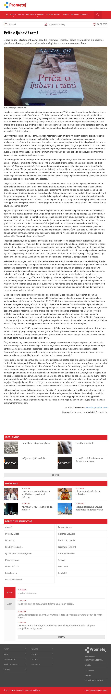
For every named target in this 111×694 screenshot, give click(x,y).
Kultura (49, 15)
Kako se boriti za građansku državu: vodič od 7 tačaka (46, 604)
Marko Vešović (12, 566)
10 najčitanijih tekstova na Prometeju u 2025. (89, 460)
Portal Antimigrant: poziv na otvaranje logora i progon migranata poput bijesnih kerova (60, 616)
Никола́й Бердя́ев (66, 534)
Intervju (66, 15)
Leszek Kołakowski (13, 579)
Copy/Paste (85, 15)
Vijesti (9, 604)
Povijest (58, 15)
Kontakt (88, 675)
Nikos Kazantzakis (66, 553)
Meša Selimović (12, 560)
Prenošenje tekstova (94, 680)
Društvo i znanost (37, 15)
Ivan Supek (63, 566)
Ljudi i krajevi (23, 15)
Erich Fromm (11, 573)
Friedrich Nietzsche (14, 547)
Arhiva (55, 475)
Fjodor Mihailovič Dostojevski (18, 553)
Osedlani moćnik (85, 443)
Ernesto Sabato (65, 527)
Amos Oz (9, 527)
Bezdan (9, 592)
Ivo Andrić (9, 540)
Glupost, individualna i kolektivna (88, 493)
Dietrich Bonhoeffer (67, 540)
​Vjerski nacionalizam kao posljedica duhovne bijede (89, 508)
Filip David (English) (67, 547)
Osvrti (13, 15)
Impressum (89, 670)
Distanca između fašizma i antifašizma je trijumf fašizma (36, 494)
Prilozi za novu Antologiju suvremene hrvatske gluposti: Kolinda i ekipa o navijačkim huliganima (56, 627)
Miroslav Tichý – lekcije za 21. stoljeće (37, 508)
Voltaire (61, 560)
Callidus (104, 690)
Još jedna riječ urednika (34, 458)
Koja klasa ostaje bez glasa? (36, 443)
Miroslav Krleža (12, 534)
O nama (88, 665)
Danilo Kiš (62, 573)
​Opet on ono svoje (27, 593)
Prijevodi (75, 15)
